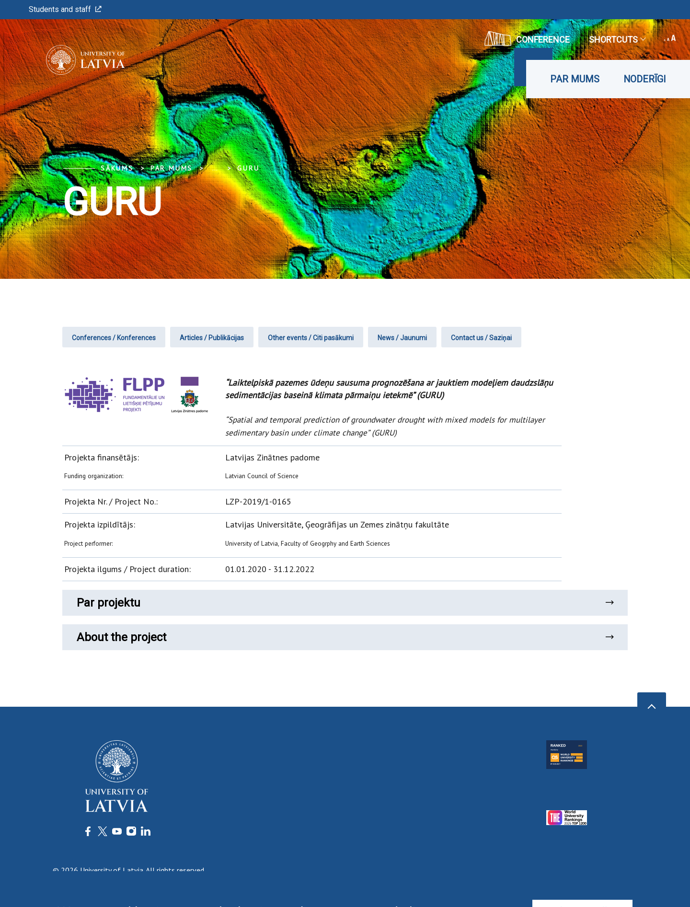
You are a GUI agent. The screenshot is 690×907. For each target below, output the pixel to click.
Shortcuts (617, 39)
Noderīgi (644, 79)
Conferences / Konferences (114, 338)
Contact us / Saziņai (481, 338)
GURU (248, 168)
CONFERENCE (527, 38)
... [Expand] (215, 168)
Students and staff (65, 9)
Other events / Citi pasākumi (311, 338)
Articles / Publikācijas (212, 338)
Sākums (117, 168)
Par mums (574, 79)
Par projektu (345, 602)
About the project (345, 637)
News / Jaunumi (402, 338)
